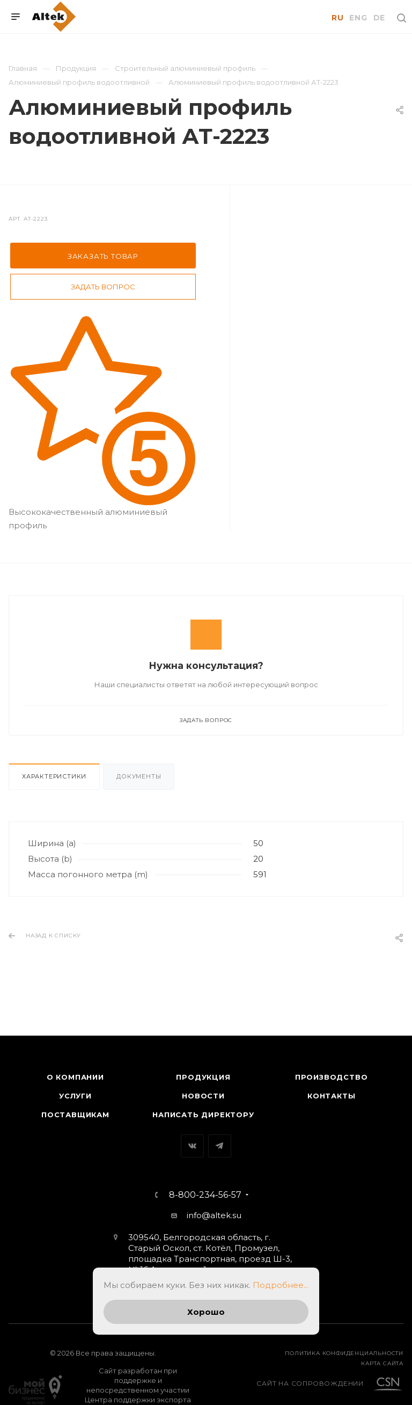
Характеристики (54, 776)
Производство (331, 1077)
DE (379, 18)
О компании (75, 1077)
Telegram (219, 1146)
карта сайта (382, 1363)
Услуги (75, 1095)
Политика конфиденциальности (344, 1353)
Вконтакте (192, 1146)
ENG (358, 18)
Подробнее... (280, 1285)
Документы (138, 776)
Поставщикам (75, 1114)
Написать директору (203, 1114)
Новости (203, 1095)
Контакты (331, 1095)
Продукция (203, 1077)
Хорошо (206, 1312)
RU (337, 18)
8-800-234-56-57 (205, 1195)
